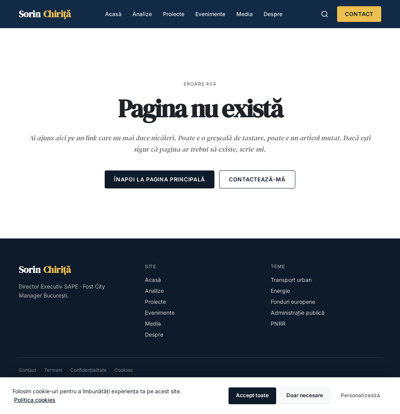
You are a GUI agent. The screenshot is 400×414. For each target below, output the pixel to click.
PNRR (278, 323)
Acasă (113, 14)
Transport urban (291, 279)
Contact (359, 14)
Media (244, 14)
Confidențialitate (88, 370)
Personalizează (360, 395)
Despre (273, 14)
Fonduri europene (293, 301)
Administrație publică (298, 312)
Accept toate (252, 395)
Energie (280, 290)
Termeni (53, 370)
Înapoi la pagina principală (159, 179)
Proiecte (173, 14)
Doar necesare (304, 395)
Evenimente (210, 14)
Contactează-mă (257, 179)
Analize (142, 14)
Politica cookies (34, 399)
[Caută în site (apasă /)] (324, 14)
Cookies (123, 370)
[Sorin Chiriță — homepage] (45, 14)
